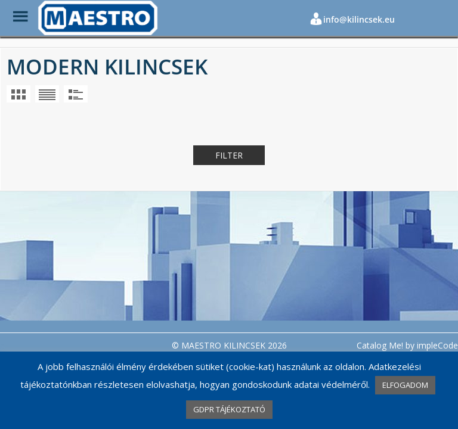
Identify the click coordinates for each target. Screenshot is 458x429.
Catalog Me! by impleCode (407, 345)
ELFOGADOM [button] (405, 385)
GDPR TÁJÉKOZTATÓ (229, 409)
